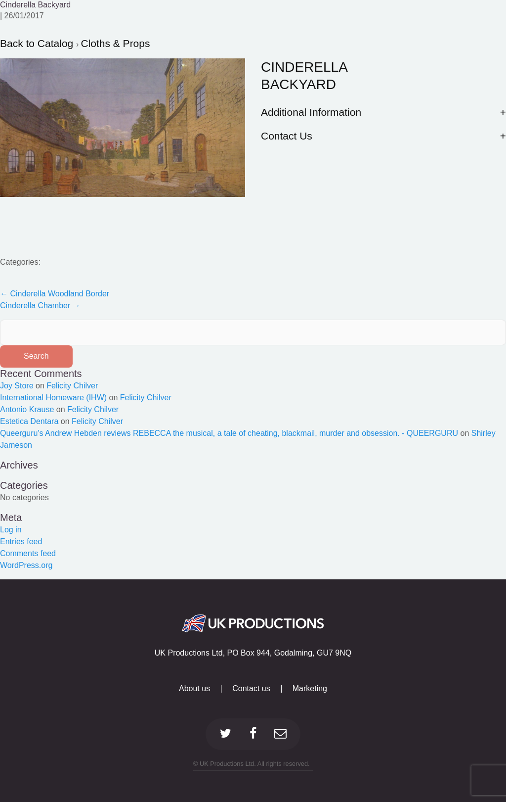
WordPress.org (26, 565)
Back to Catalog (38, 43)
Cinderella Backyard (35, 4)
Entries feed (21, 541)
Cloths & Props (115, 43)
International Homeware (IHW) (53, 397)
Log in (11, 529)
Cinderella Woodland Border (54, 293)
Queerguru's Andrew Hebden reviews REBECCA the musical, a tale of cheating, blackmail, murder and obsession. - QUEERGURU (229, 433)
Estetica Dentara (29, 421)
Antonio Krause (27, 409)
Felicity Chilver (72, 385)
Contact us (251, 688)
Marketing (310, 688)
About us (194, 688)
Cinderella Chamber (40, 305)
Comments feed (28, 553)
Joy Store (17, 385)
